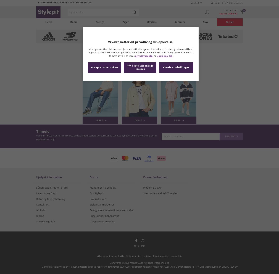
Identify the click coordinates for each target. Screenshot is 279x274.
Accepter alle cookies (104, 67)
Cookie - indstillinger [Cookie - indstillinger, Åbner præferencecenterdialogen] (176, 67)
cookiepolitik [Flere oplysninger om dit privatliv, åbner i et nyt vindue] (164, 55)
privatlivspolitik (144, 55)
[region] (141, 54)
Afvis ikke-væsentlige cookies (140, 67)
